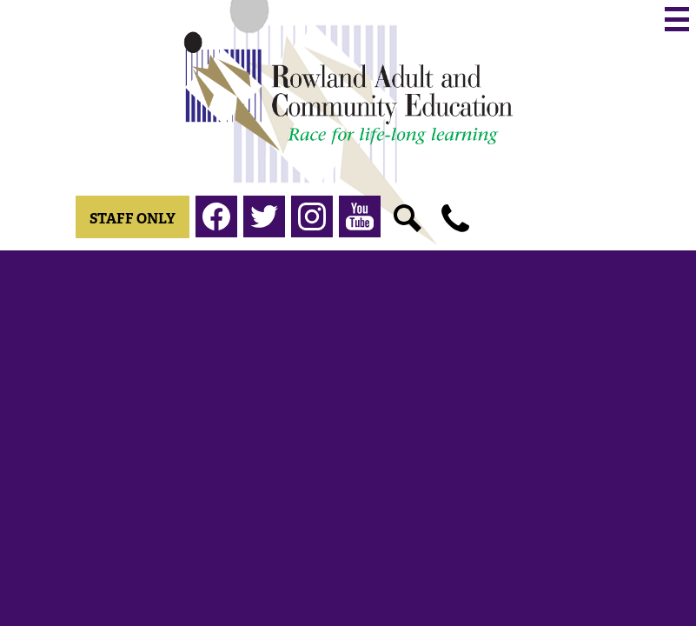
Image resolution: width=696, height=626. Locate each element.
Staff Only (132, 219)
